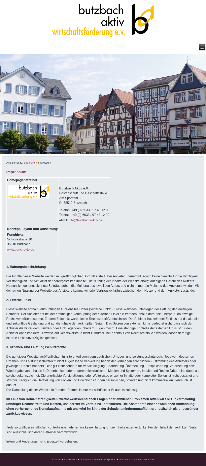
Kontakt (56, 459)
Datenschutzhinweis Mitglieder (97, 459)
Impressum (70, 459)
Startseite (29, 162)
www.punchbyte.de (20, 249)
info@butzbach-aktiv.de (85, 220)
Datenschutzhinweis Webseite (136, 459)
